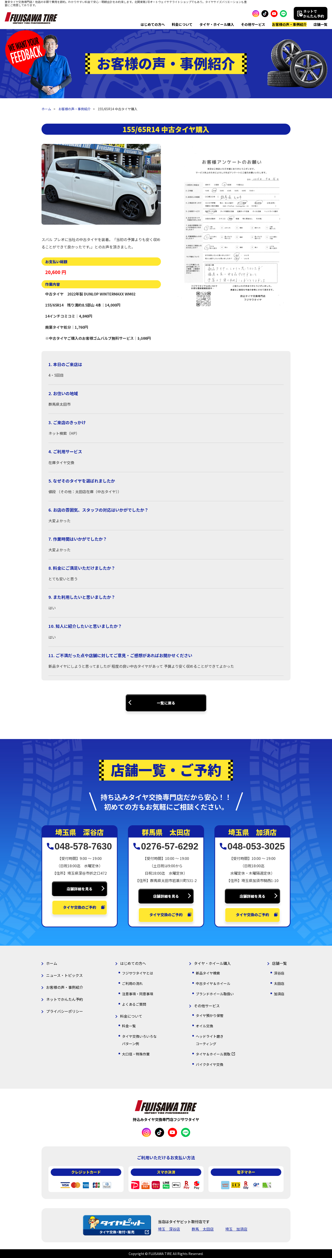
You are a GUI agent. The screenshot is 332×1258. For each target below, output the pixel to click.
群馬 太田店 (203, 1229)
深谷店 (279, 973)
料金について (182, 24)
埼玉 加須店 (236, 1229)
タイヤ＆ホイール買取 (213, 1054)
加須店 (279, 993)
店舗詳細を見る (79, 888)
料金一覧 (129, 1025)
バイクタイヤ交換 (209, 1064)
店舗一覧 (320, 24)
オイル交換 (204, 1025)
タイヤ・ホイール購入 (216, 24)
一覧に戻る (166, 703)
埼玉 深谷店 (169, 1229)
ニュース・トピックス (64, 975)
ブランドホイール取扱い (215, 993)
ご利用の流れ (132, 983)
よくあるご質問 (134, 1004)
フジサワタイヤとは (137, 973)
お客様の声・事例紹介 (289, 24)
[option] (101, 184)
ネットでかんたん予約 (64, 999)
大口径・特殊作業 (136, 1054)
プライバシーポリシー (64, 1011)
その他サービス (253, 24)
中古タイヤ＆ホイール (213, 983)
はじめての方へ (153, 24)
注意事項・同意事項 (137, 993)
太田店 (279, 983)
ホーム (46, 109)
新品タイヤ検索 (208, 973)
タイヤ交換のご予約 (79, 907)
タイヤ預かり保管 (209, 1015)
